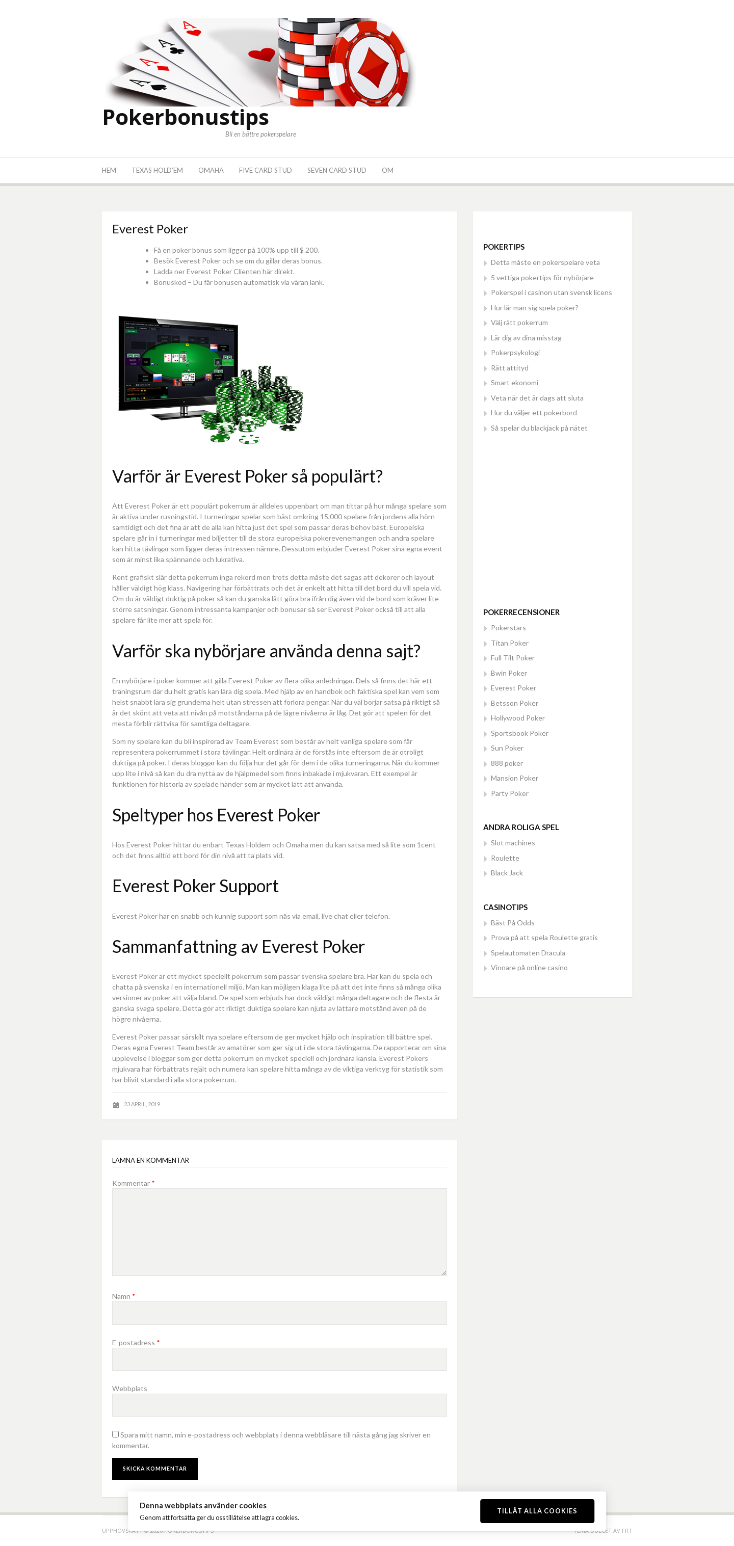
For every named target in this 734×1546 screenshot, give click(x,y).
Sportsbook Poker (519, 733)
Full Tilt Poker (513, 657)
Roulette (505, 858)
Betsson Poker (514, 703)
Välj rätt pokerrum (519, 322)
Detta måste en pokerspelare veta (545, 262)
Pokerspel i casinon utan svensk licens (551, 292)
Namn (124, 1296)
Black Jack (507, 872)
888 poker (507, 763)
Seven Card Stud (336, 170)
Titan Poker (510, 642)
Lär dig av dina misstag (526, 337)
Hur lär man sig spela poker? (535, 307)
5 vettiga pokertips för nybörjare (542, 277)
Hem (109, 170)
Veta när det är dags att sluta (537, 397)
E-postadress (136, 1342)
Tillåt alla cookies (537, 1511)
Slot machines (513, 842)
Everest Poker (513, 687)
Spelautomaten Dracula (528, 952)
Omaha (211, 170)
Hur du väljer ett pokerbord (534, 412)
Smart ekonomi (514, 382)
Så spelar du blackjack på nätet (539, 427)
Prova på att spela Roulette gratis (544, 937)
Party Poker (510, 793)
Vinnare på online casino (529, 967)
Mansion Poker (514, 778)
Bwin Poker (509, 673)
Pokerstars (508, 627)
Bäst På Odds (513, 922)
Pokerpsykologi (515, 352)
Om (388, 170)
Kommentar (133, 1183)
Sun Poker (507, 747)
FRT (627, 1530)
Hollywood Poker (518, 717)
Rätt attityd (510, 367)
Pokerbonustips (185, 116)
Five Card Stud (265, 170)
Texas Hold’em (157, 170)
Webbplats (129, 1388)
